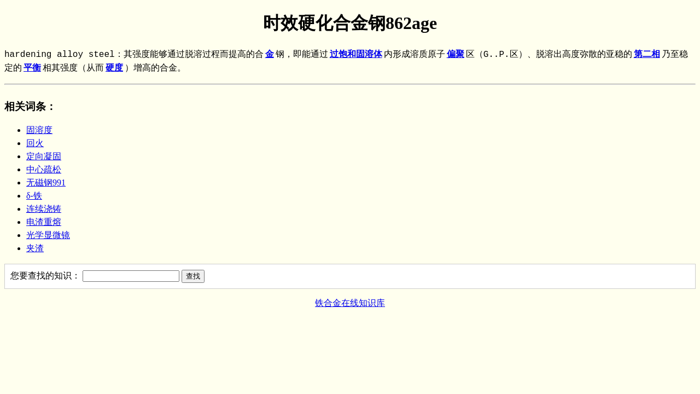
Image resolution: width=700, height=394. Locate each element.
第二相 (647, 55)
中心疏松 (43, 169)
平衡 (32, 68)
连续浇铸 (43, 208)
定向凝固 (43, 156)
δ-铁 (34, 195)
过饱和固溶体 (356, 55)
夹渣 (35, 248)
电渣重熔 (43, 222)
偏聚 (455, 55)
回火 (35, 143)
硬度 (114, 68)
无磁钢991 (46, 182)
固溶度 (39, 130)
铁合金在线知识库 (350, 303)
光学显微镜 (48, 235)
